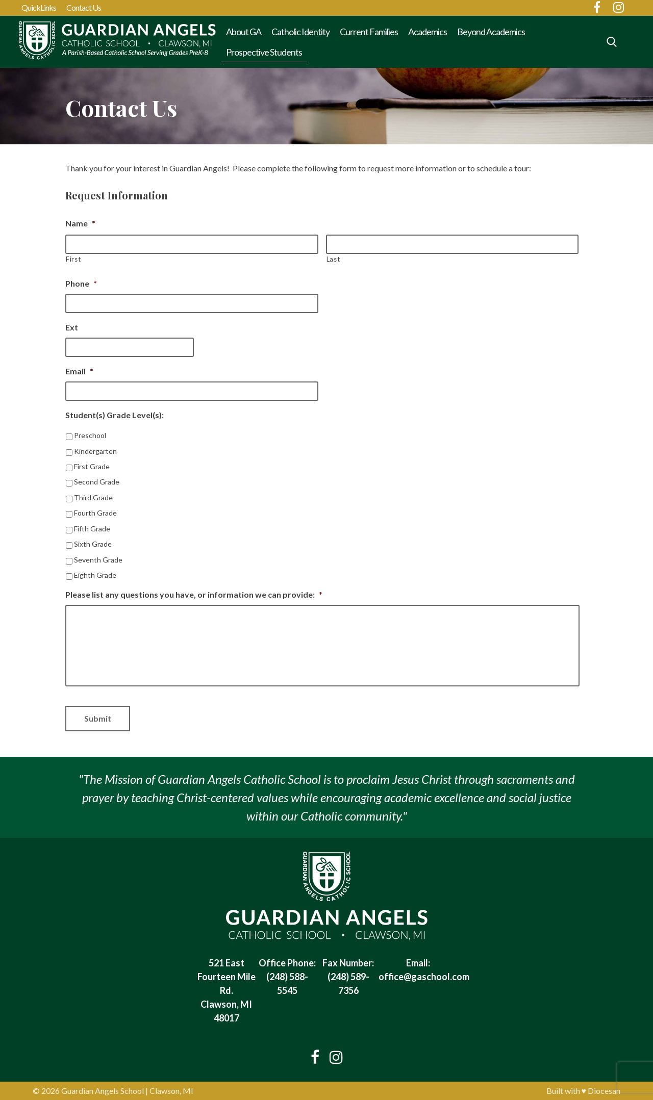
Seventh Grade (98, 559)
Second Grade (96, 481)
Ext (71, 327)
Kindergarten (95, 451)
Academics (427, 31)
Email (79, 371)
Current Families (369, 31)
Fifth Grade (92, 528)
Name (80, 223)
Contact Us (83, 7)
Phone (81, 283)
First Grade (92, 466)
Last (333, 259)
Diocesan (604, 1090)
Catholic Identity (300, 31)
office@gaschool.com (424, 976)
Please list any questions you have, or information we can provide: (193, 594)
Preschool (90, 435)
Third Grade (93, 497)
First (73, 259)
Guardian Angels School (102, 1090)
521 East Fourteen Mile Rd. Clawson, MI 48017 (226, 990)
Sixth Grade (93, 544)
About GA (243, 31)
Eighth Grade (95, 575)
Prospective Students (264, 52)
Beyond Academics (491, 31)
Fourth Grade (95, 512)
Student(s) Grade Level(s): (114, 415)
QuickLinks (38, 7)
